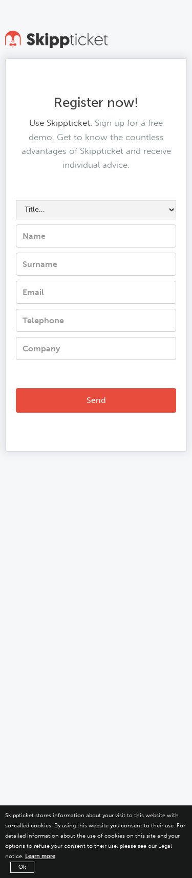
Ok (22, 867)
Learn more (40, 856)
